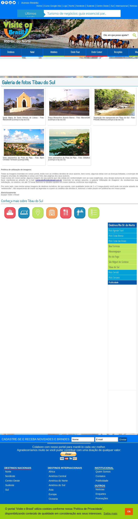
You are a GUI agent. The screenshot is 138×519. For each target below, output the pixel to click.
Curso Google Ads (52, 6)
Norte (71, 6)
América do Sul (57, 485)
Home (39, 6)
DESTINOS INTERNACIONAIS (65, 468)
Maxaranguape (115, 251)
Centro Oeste (102, 6)
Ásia (51, 489)
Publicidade (102, 480)
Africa (52, 471)
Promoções (102, 498)
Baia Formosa (114, 246)
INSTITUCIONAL (104, 468)
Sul (112, 6)
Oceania (53, 498)
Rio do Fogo (114, 256)
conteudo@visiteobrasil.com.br (49, 180)
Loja (65, 6)
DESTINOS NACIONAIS (17, 468)
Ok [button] (128, 511)
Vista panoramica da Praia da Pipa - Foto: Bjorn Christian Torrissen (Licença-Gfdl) (23, 159)
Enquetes (101, 494)
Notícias (133, 6)
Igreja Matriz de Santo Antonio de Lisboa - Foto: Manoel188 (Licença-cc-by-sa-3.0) (23, 119)
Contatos (100, 476)
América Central (57, 476)
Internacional (122, 6)
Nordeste (80, 6)
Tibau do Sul (114, 267)
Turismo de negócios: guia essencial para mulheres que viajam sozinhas (77, 13)
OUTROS (100, 485)
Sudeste (90, 6)
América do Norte (58, 480)
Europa (53, 494)
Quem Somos (103, 471)
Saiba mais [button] (110, 513)
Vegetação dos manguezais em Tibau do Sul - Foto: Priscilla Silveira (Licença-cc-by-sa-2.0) (114, 119)
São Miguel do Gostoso (119, 262)
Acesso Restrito (29, 2)
